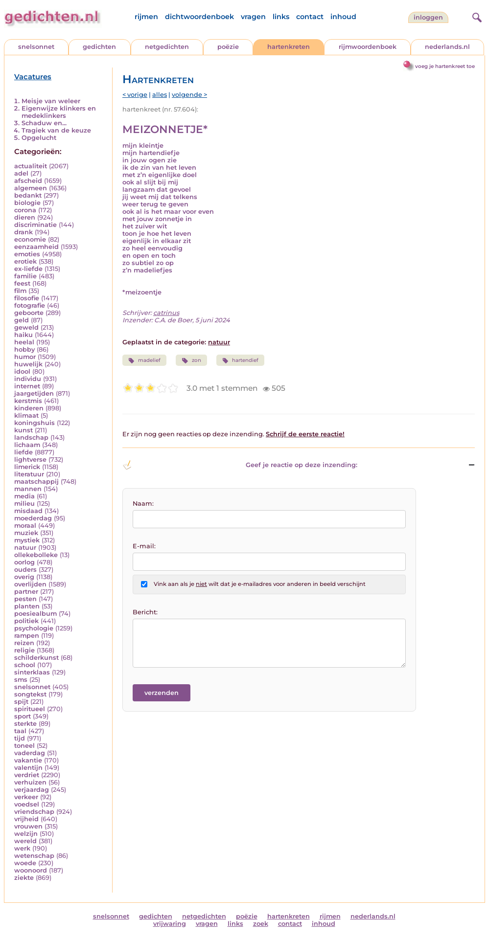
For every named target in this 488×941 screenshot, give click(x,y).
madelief (144, 360)
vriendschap (34, 811)
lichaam (27, 444)
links (281, 16)
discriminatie (35, 224)
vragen (253, 16)
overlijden (30, 584)
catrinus (166, 312)
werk (22, 848)
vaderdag (29, 753)
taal (20, 731)
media (24, 496)
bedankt (28, 195)
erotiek (25, 261)
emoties (27, 254)
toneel (24, 745)
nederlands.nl (447, 46)
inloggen (428, 17)
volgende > (189, 94)
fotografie (29, 305)
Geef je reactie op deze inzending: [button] (239, 465)
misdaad (28, 511)
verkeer (26, 797)
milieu (24, 503)
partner (26, 591)
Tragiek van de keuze (56, 130)
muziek (26, 533)
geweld (26, 327)
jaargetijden (34, 393)
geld (21, 320)
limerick (27, 466)
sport (22, 716)
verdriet (26, 775)
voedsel (26, 804)
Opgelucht (39, 137)
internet (27, 386)
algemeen (30, 188)
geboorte (29, 312)
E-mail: (144, 546)
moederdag (33, 518)
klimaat (26, 415)
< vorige (134, 94)
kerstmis (28, 400)
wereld (25, 841)
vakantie (28, 760)
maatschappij (36, 481)
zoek (260, 923)
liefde (23, 452)
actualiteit (30, 166)
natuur (25, 547)
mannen (28, 489)
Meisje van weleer (51, 101)
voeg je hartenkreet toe (445, 66)
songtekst (30, 694)
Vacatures (32, 76)
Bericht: (145, 612)
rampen (26, 635)
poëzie (228, 46)
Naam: (143, 503)
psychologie (33, 628)
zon (191, 360)
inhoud (343, 16)
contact (310, 16)
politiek (26, 621)
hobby (24, 349)
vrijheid (26, 819)
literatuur (29, 474)
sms (20, 679)
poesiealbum (35, 613)
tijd (19, 738)
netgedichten (167, 46)
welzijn (26, 833)
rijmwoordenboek (367, 46)
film (20, 290)
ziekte (24, 877)
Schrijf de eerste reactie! (305, 434)
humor (25, 356)
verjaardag (31, 789)
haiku (23, 334)
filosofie (26, 298)
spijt (21, 701)
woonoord (30, 870)
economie (30, 239)
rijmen (146, 16)
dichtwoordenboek (199, 16)
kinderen (29, 408)
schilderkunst (36, 657)
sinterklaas (32, 672)
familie (25, 276)
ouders (25, 569)
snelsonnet (36, 46)
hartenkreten (288, 46)
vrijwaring (169, 923)
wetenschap (34, 855)
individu (27, 378)
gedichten (99, 46)
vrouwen (28, 826)
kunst (23, 430)
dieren (24, 217)
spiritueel (29, 709)
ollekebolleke (36, 555)
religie (24, 650)
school (24, 665)
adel (21, 173)
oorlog (24, 562)
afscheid (28, 180)
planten (27, 606)
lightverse (30, 459)
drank (23, 232)
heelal (24, 342)
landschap (31, 437)
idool (22, 371)
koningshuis (34, 422)
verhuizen (30, 782)
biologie (27, 202)
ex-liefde (28, 268)
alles (159, 94)
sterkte (25, 723)
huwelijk (28, 364)
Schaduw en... (44, 123)
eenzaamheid (36, 246)
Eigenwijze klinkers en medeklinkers (59, 112)
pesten (25, 599)
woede (25, 863)
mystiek (27, 540)
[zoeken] (475, 16)
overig (24, 577)
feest (22, 283)
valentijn (28, 767)
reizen (24, 643)
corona (25, 210)
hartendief (240, 360)
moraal (25, 525)
